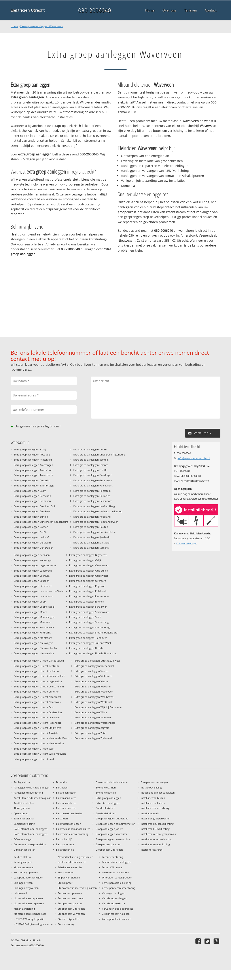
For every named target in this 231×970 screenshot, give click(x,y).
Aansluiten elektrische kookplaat (32, 798)
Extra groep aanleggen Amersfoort (33, 470)
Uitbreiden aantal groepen (117, 877)
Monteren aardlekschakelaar (30, 913)
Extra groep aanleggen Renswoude (89, 596)
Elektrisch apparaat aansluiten (73, 828)
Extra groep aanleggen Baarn (30, 490)
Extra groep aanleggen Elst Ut (90, 470)
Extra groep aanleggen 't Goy (30, 449)
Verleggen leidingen (113, 893)
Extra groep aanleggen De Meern (32, 542)
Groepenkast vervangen (154, 782)
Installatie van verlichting (155, 808)
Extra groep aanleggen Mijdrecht (32, 632)
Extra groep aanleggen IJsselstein (91, 537)
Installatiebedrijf (150, 813)
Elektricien (62, 818)
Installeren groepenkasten (155, 818)
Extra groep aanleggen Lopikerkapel (34, 606)
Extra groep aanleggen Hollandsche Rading (97, 511)
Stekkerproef (65, 882)
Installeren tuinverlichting (155, 844)
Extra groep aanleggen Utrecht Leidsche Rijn (39, 686)
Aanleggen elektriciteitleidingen (31, 787)
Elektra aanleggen (66, 792)
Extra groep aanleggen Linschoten (33, 586)
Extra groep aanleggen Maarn (30, 612)
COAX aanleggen (23, 839)
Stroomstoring (66, 924)
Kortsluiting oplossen (26, 872)
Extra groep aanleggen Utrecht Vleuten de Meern (41, 738)
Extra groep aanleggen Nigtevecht (88, 555)
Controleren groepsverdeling (30, 844)
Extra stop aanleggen (107, 803)
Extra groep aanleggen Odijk (85, 560)
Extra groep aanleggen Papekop (87, 586)
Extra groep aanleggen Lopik (30, 601)
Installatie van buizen (153, 798)
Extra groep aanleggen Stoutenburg (89, 627)
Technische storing (112, 857)
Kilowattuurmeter (24, 867)
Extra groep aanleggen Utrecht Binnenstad (93, 653)
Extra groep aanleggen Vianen (91, 671)
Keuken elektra (22, 857)
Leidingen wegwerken (26, 888)
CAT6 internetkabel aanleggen (30, 834)
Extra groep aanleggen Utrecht (86, 648)
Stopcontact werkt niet (71, 898)
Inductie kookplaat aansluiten (158, 792)
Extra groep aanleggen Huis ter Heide (94, 532)
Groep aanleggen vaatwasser (112, 834)
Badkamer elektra (24, 818)
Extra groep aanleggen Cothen (31, 526)
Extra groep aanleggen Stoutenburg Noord (93, 632)
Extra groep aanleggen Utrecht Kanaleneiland (39, 676)
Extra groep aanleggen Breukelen (32, 511)
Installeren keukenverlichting (157, 823)
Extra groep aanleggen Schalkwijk (88, 606)
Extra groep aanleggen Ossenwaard (89, 565)
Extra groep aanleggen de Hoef (31, 537)
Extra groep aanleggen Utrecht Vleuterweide (39, 743)
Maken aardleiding (24, 908)
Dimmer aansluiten (24, 849)
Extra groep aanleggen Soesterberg (89, 622)
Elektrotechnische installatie (111, 782)
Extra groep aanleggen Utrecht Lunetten (36, 691)
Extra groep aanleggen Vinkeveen (93, 676)
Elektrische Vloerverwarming (72, 834)
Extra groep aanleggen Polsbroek (88, 591)
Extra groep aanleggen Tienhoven (88, 637)
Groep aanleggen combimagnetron (115, 823)
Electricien (62, 787)
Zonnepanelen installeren (116, 919)
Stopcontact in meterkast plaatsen (77, 888)
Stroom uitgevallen (69, 919)
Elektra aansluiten (66, 798)
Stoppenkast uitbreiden (71, 908)
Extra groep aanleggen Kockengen (33, 560)
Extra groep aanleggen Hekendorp (92, 501)
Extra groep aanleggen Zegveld (91, 727)
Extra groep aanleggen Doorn (90, 449)
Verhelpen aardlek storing (116, 882)
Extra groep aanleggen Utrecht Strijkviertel (38, 727)
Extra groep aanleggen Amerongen (33, 465)
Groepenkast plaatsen (108, 844)
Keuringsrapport (23, 862)
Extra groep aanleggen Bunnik (31, 516)
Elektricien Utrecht (28, 10)
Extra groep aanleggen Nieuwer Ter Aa (35, 648)
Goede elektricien (106, 813)
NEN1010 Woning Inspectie (29, 919)
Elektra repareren (66, 808)
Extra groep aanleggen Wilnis (90, 712)
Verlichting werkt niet (114, 903)
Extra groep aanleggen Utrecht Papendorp (38, 722)
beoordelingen (186, 543)
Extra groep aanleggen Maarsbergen (34, 617)
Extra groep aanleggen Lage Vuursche (35, 565)
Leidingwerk (21, 893)
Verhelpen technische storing (118, 888)
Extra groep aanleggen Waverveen (41, 26)
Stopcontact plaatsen (70, 893)
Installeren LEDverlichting (155, 828)
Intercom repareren (152, 849)
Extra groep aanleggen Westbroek (93, 702)
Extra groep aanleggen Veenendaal (94, 666)
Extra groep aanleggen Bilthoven (32, 501)
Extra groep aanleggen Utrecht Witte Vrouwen (40, 753)
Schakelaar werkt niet (70, 867)
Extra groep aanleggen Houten (90, 526)
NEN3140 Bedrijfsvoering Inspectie (33, 924)
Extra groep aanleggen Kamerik (91, 547)
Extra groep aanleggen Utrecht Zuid (34, 759)
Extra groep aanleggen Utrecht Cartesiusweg (39, 660)
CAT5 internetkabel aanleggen (30, 828)
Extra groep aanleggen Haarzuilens (93, 485)
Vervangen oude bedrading (117, 908)
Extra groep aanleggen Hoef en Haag (94, 506)
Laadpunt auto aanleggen (28, 877)
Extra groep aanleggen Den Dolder (33, 547)
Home (14, 26)
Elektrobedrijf (64, 839)
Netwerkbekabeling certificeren (75, 857)
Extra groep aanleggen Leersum (31, 575)
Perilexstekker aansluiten (72, 862)
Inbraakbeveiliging (151, 787)
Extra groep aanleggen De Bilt (30, 532)
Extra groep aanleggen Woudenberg (94, 722)
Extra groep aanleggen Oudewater (88, 575)
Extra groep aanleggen (108, 798)
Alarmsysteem (22, 808)
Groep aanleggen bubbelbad (112, 818)
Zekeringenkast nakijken (116, 913)
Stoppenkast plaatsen (70, 903)
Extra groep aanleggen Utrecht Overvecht (37, 717)
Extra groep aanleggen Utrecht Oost (34, 707)
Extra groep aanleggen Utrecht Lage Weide (38, 681)
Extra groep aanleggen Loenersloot (33, 596)
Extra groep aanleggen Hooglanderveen (95, 521)
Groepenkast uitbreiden (109, 849)
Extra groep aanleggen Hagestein (92, 490)
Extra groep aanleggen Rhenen (86, 601)
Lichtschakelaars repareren (29, 903)
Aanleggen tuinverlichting (28, 792)
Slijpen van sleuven (69, 877)
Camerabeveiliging (24, 823)
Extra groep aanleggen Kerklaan (32, 555)
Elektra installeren (66, 803)
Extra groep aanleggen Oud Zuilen (88, 570)
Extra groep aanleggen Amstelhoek (33, 475)
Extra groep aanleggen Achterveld (33, 459)
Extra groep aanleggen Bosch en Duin (35, 506)
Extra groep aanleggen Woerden (92, 717)
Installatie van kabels (153, 803)
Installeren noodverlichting (156, 839)
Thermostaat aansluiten (115, 872)
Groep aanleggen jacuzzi (109, 828)
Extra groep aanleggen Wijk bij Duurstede (97, 707)
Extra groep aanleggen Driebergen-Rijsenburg (99, 454)
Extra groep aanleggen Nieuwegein (33, 643)
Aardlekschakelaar (24, 803)
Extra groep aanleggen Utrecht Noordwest (37, 702)
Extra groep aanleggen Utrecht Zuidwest (97, 660)
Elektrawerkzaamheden (69, 813)
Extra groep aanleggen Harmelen (91, 495)
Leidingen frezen (23, 882)
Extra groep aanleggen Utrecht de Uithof (37, 671)
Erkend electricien (106, 787)
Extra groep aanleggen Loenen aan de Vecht (39, 591)
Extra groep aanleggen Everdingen (92, 475)
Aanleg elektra (22, 782)
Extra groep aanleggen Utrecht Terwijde (36, 733)
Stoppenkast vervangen (71, 913)
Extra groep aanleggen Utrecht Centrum (36, 666)
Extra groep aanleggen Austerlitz (32, 480)
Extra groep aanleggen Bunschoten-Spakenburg (41, 521)
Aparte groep (21, 813)
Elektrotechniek (65, 849)
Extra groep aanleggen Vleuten (91, 681)
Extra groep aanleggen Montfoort (33, 637)
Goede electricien (105, 808)
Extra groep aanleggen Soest (85, 617)
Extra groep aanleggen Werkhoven (94, 696)
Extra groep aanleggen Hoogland (92, 516)
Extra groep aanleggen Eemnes (90, 465)
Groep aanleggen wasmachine (113, 839)
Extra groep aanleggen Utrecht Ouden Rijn (38, 712)
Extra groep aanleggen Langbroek (33, 570)
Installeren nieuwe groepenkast (158, 834)
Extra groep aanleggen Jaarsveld (91, 542)
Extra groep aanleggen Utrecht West (34, 748)
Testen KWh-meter (112, 867)
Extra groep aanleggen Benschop (32, 495)
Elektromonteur (65, 844)
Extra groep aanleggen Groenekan (92, 480)
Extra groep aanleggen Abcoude (32, 454)
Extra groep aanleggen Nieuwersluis (34, 653)
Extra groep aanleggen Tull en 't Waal (90, 643)
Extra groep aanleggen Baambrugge (34, 485)
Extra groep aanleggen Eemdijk (90, 459)
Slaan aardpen (66, 872)
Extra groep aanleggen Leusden (31, 580)
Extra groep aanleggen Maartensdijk (34, 627)
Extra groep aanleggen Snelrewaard (89, 612)
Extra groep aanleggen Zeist (90, 733)
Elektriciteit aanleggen (68, 823)
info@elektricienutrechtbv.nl (194, 458)
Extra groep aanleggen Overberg (87, 580)
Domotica (61, 782)
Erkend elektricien (106, 792)
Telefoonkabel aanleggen (116, 862)
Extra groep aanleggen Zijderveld (93, 738)
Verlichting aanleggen (114, 898)
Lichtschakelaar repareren (28, 898)
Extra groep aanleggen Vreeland (92, 686)
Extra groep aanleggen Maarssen (32, 622)
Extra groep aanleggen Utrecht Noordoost (37, 696)
